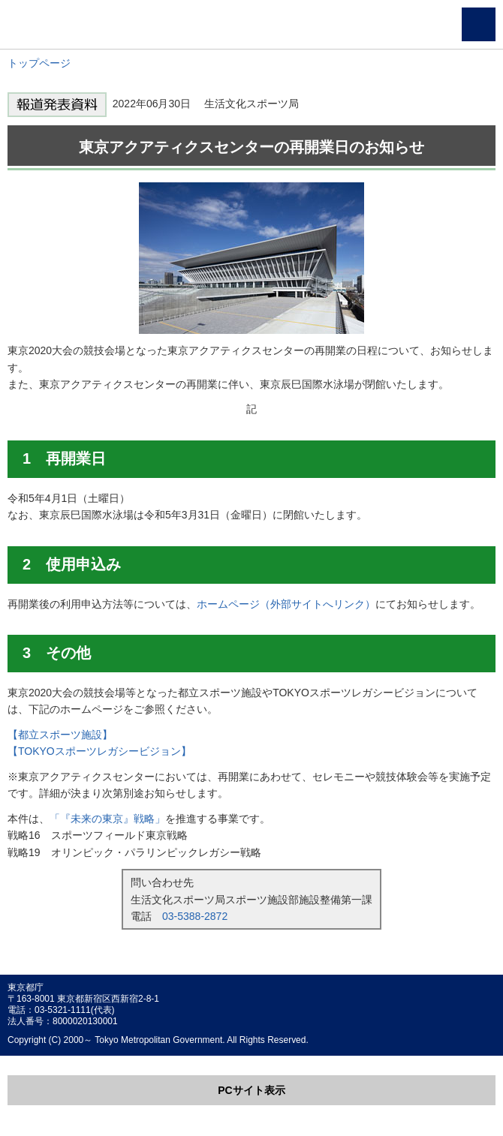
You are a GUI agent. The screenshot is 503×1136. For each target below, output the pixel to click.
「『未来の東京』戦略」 (107, 819)
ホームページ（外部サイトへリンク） (286, 604)
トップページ (39, 63)
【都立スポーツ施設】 (60, 735)
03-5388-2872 (194, 916)
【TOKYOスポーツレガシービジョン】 (99, 751)
